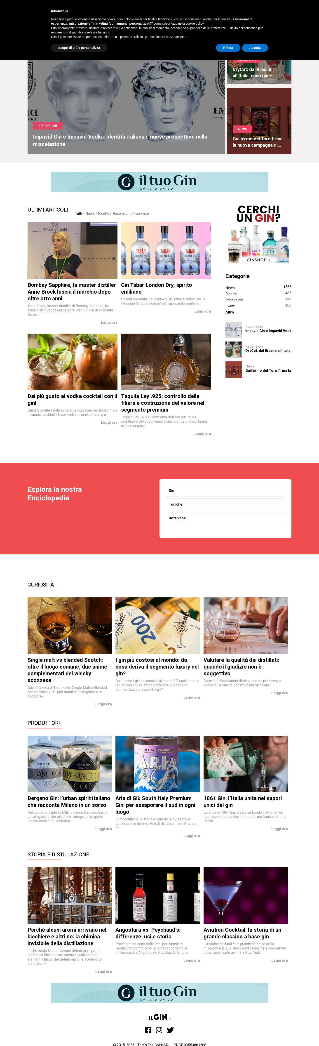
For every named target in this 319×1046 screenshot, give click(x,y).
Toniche (176, 504)
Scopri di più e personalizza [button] (79, 47)
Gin (171, 490)
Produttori (44, 723)
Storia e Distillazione (58, 854)
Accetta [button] (255, 47)
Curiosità (41, 585)
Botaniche (177, 518)
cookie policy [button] (195, 23)
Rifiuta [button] (228, 47)
